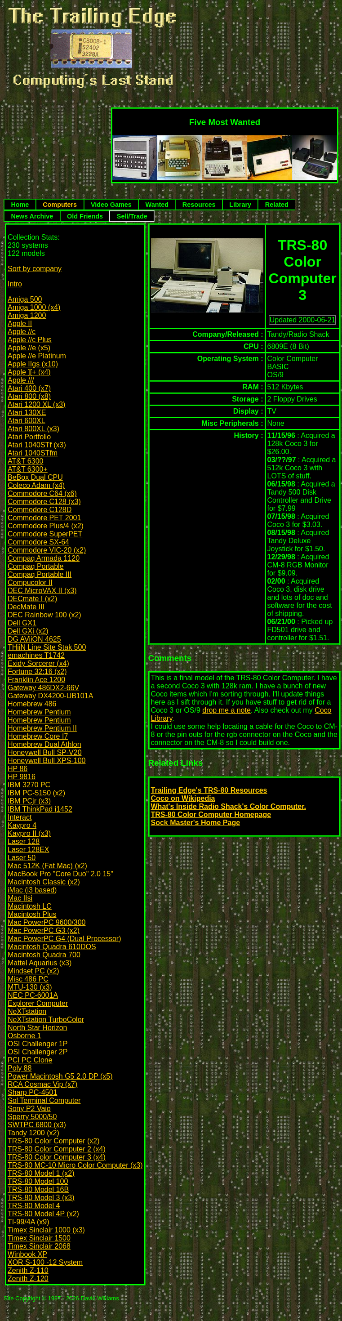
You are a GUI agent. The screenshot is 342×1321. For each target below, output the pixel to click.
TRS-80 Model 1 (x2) (41, 1173)
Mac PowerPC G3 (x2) (44, 930)
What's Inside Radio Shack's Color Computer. (228, 806)
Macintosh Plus (32, 914)
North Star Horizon (37, 1027)
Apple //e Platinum (37, 356)
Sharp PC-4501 (32, 1092)
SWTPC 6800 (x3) (37, 1125)
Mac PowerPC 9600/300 (46, 922)
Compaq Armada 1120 (44, 558)
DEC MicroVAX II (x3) (42, 590)
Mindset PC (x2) (33, 971)
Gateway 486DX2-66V (43, 688)
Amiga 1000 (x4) (34, 307)
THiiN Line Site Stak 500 (47, 647)
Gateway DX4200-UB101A (50, 696)
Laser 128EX (28, 849)
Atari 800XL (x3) (33, 429)
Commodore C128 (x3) (44, 501)
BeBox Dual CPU (35, 477)
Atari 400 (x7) (29, 388)
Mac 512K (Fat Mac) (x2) (47, 866)
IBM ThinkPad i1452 (40, 809)
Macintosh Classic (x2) (44, 882)
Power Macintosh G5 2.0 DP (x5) (60, 1076)
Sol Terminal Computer (44, 1100)
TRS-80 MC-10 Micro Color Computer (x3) (75, 1165)
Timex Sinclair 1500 (39, 1238)
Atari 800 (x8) (29, 396)
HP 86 (17, 768)
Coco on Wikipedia (183, 798)
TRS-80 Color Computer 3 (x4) (57, 1157)
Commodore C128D (39, 509)
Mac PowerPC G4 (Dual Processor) (64, 938)
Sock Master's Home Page (195, 822)
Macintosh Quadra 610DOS (52, 947)
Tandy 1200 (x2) (33, 1133)
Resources (199, 204)
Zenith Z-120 (28, 1278)
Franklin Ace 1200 (36, 679)
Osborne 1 (24, 1036)
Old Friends (85, 216)
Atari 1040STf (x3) (37, 445)
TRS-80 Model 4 (34, 1205)
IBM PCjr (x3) (29, 801)
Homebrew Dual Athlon (44, 744)
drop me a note (226, 710)
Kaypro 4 (22, 825)
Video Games (111, 204)
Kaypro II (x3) (29, 833)
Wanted (157, 204)
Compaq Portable (36, 566)
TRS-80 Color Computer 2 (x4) (57, 1149)
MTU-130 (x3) (30, 987)
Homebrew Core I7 (38, 736)
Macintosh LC (30, 906)
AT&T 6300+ (28, 469)
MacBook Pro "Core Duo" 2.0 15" (60, 874)
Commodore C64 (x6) (42, 493)
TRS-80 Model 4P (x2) (43, 1214)
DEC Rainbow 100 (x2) (44, 615)
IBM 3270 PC (29, 785)
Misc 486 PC (28, 979)
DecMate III (26, 607)
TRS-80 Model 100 (38, 1181)
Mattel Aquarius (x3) (39, 963)
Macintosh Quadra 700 (44, 955)
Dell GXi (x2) (28, 631)
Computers (60, 204)
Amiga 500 (25, 299)
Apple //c (22, 331)
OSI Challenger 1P (37, 1044)
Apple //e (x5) (29, 348)
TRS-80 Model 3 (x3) (41, 1197)
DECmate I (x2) (32, 598)
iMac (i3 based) (32, 890)
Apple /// (21, 380)
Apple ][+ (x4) (29, 372)
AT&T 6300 (25, 461)
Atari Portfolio (29, 437)
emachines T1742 (36, 655)
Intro (15, 284)
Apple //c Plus (30, 340)
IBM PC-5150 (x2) (36, 793)
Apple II (20, 323)
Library (240, 204)
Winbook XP (27, 1254)
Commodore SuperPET (45, 534)
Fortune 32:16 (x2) (37, 671)
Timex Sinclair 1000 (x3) (46, 1230)
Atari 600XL (26, 420)
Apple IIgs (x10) (33, 364)
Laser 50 (22, 857)
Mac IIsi (20, 898)
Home (20, 204)
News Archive (32, 216)
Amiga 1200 (27, 315)
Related (277, 204)
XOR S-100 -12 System (45, 1262)
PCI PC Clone (30, 1060)
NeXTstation (27, 1011)
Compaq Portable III (39, 574)
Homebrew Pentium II (42, 728)
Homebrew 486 (32, 704)
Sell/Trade (132, 216)
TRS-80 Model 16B (38, 1189)
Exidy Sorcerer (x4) (38, 663)
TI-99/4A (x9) (28, 1222)
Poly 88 (19, 1068)
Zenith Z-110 (28, 1270)
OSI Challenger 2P (37, 1052)
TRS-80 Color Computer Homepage (211, 814)
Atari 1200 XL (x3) (36, 404)
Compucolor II (30, 582)
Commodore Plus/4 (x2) (46, 526)
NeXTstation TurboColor (46, 1019)
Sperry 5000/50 (32, 1116)
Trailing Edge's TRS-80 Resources (209, 790)
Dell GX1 (22, 623)
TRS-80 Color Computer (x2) (54, 1141)
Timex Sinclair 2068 (39, 1246)
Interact (19, 817)
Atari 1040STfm (33, 453)
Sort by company (35, 268)
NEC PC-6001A (33, 995)
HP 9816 (22, 777)
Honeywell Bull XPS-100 (46, 760)
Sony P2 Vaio (29, 1108)
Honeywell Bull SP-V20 (45, 752)
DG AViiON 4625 (34, 639)
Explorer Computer (38, 1003)
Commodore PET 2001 (44, 518)
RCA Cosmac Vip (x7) (42, 1084)
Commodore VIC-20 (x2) (47, 550)
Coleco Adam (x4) (36, 485)
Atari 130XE (27, 412)
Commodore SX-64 (38, 542)
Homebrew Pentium (39, 712)
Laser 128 (24, 841)
